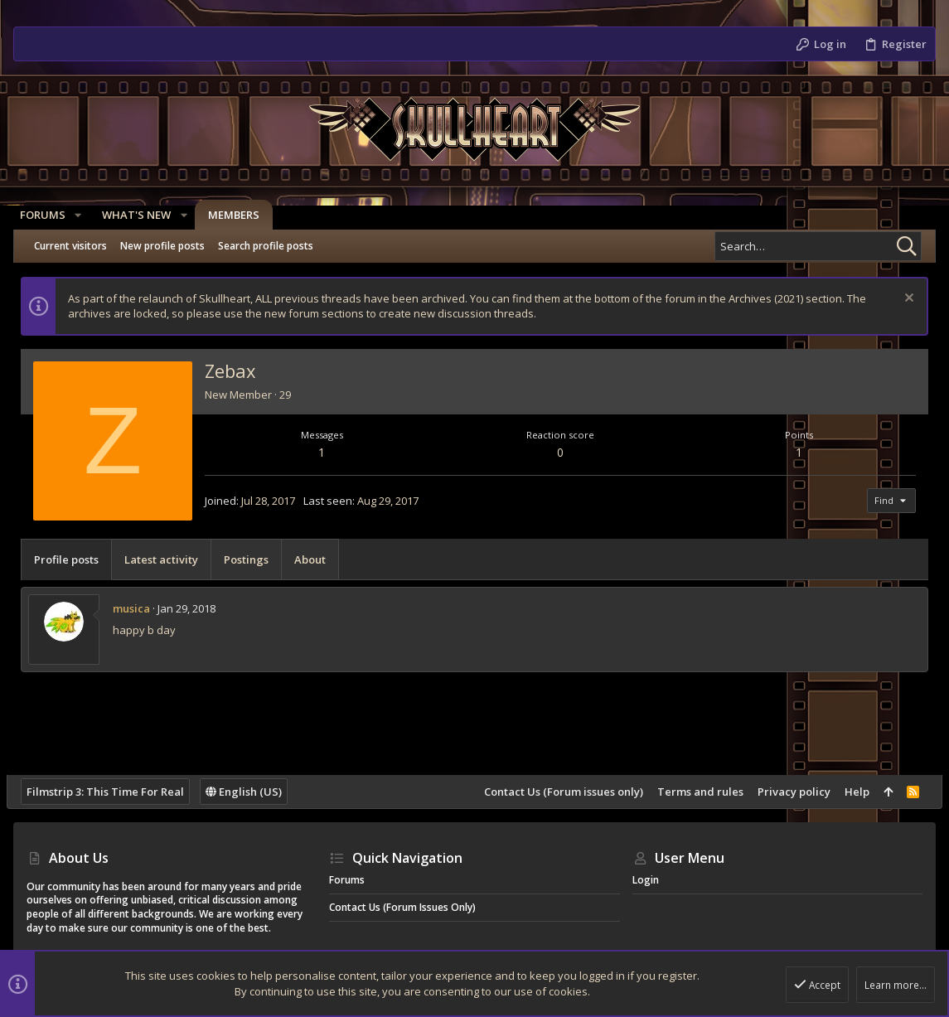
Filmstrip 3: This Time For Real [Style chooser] (112, 791)
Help (850, 791)
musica (138, 608)
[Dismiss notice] (900, 299)
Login (645, 880)
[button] (84, 215)
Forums (347, 880)
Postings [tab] (252, 559)
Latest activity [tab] (168, 559)
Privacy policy (787, 791)
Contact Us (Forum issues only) (557, 791)
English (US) (250, 791)
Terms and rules (694, 791)
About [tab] (316, 559)
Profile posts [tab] (73, 559)
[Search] (818, 246)
